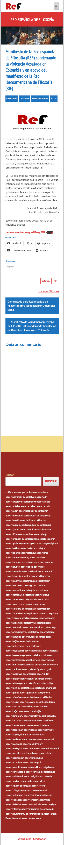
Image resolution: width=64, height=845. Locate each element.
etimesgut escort (21, 683)
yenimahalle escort (38, 804)
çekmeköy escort (38, 669)
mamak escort (36, 739)
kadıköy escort (32, 706)
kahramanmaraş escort (24, 557)
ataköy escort (39, 631)
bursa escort (19, 524)
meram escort (37, 748)
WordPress (24, 838)
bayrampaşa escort (22, 655)
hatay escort (34, 548)
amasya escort (35, 501)
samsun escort (20, 599)
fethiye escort (32, 687)
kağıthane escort (21, 711)
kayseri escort (19, 566)
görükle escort (34, 692)
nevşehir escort (20, 590)
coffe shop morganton (17, 492)
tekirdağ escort (20, 608)
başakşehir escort (22, 650)
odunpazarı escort (22, 757)
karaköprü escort (21, 715)
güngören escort (21, 697)
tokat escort (35, 608)
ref (57, 291)
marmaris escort (21, 743)
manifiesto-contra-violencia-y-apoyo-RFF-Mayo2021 (25, 232)
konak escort (37, 729)
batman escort (20, 515)
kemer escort (19, 725)
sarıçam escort (40, 771)
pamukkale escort (21, 767)
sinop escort (19, 604)
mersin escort (19, 585)
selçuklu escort (39, 776)
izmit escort (18, 706)
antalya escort (20, 506)
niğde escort (36, 590)
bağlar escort (19, 641)
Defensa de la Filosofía (40, 98)
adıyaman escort (21, 496)
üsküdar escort (20, 804)
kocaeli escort (19, 576)
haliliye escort (37, 697)
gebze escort (19, 692)
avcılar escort (36, 636)
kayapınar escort (35, 720)
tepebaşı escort (21, 799)
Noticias (53, 98)
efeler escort (19, 678)
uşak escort (33, 613)
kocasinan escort (21, 729)
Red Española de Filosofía (32, 20)
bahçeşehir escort (22, 646)
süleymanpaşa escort (23, 790)
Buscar (9, 474)
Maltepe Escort (41, 813)
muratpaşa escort (36, 753)
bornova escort (39, 659)
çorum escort (19, 529)
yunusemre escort (37, 808)
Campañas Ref (11, 98)
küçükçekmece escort (24, 734)
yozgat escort (19, 618)
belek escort (39, 655)
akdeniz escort (20, 622)
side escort (34, 781)
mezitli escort (19, 753)
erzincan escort (20, 538)
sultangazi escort (21, 795)
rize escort (35, 594)
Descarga (49, 232)
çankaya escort (20, 669)
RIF (55, 281)
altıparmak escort (39, 627)
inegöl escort (19, 701)
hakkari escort (19, 548)
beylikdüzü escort (21, 659)
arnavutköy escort (22, 631)
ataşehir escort (20, 636)
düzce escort (19, 534)
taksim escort (38, 795)
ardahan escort (36, 506)
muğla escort (34, 585)
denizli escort (34, 529)
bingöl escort (19, 520)
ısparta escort (19, 552)
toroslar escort (37, 799)
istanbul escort (35, 552)
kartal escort (19, 720)
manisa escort (35, 580)
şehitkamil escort (21, 776)
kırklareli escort (37, 571)
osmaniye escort (21, 594)
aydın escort (19, 510)
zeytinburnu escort (22, 813)
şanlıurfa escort (36, 599)
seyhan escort (20, 781)
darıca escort (37, 673)
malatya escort (20, 580)
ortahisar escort (21, 762)
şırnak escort (33, 604)
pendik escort (38, 767)
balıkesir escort (34, 510)
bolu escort (35, 492)
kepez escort (33, 725)
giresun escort (38, 543)
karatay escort (38, 715)
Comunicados (24, 98)
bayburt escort (36, 515)
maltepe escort (20, 739)
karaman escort (20, 562)
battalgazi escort (40, 650)
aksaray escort (20, 501)
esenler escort (34, 678)
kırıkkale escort (20, 571)
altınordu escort (21, 627)
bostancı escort (20, 664)
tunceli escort (19, 613)
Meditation (39, 838)
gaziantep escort (21, 543)
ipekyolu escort (34, 701)
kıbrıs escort (34, 566)
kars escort (35, 562)
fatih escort (18, 687)
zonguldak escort (36, 618)
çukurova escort (21, 673)
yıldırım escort (19, 808)
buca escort (35, 664)
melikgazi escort (21, 748)
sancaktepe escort (22, 771)
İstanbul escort (20, 818)
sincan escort (19, 785)
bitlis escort (32, 520)
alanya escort (35, 622)
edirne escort (33, 534)
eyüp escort (37, 683)
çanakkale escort (35, 524)
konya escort (34, 576)
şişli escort (33, 785)
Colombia (46, 281)
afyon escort (36, 496)
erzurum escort (37, 538)
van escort (45, 613)
